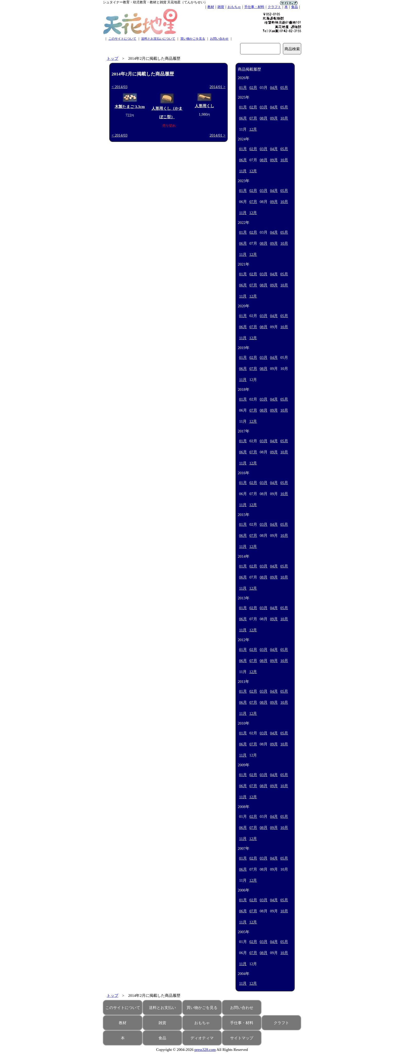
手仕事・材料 (254, 7)
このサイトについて (122, 38)
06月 (243, 118)
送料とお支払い (162, 1008)
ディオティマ (202, 1038)
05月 (284, 88)
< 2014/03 (119, 87)
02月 (253, 88)
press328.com (205, 1050)
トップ (112, 58)
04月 (274, 88)
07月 (253, 118)
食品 (294, 7)
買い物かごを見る (192, 38)
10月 (284, 118)
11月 (243, 171)
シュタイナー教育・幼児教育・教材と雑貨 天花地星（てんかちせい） (155, 2)
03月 (263, 107)
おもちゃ (234, 7)
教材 (210, 7)
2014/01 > (217, 87)
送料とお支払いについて (158, 38)
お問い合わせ (219, 38)
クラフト (274, 7)
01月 (243, 88)
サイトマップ (241, 1038)
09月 (274, 118)
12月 (253, 129)
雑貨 (220, 7)
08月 (263, 118)
